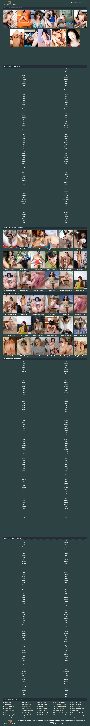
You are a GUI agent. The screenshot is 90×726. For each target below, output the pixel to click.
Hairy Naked (8, 704)
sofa (24, 197)
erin (24, 106)
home (23, 130)
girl (66, 119)
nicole (24, 163)
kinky (66, 138)
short (66, 189)
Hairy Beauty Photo (10, 706)
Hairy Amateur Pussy (78, 708)
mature (24, 155)
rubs (24, 182)
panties (66, 170)
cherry (24, 92)
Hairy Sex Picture (26, 704)
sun (24, 205)
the (24, 210)
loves (66, 153)
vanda (24, 218)
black (66, 81)
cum (24, 96)
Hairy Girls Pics (76, 704)
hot (24, 132)
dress (23, 104)
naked (66, 159)
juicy (24, 134)
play (24, 174)
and (24, 71)
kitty (66, 140)
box (66, 85)
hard (24, 123)
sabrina (66, 182)
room (66, 180)
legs (24, 144)
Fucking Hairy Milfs (10, 715)
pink (66, 172)
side (24, 193)
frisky (23, 113)
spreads (24, 199)
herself (66, 127)
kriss (24, 142)
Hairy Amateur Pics (44, 712)
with (24, 222)
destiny (66, 100)
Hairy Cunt (8, 708)
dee (24, 100)
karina (66, 136)
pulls (24, 176)
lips (24, 149)
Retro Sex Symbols (61, 706)
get (66, 117)
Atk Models (42, 717)
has (66, 123)
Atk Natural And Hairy (78, 715)
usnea (66, 216)
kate (24, 138)
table (66, 205)
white (66, 220)
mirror (66, 157)
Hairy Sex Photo (26, 702)
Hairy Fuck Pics (60, 708)
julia (66, 134)
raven (23, 178)
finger (23, 108)
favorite (66, 106)
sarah (66, 184)
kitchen (24, 140)
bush (24, 87)
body (24, 85)
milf (66, 155)
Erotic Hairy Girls (26, 708)
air (24, 68)
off (66, 163)
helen (23, 125)
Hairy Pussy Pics (10, 717)
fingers (66, 108)
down (66, 102)
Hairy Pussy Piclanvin (61, 712)
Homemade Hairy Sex (78, 712)
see (66, 186)
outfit (23, 168)
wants (66, 218)
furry (66, 115)
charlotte (66, 90)
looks (66, 151)
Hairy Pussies (42, 702)
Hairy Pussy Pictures (27, 710)
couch (66, 94)
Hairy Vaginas (76, 706)
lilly (24, 146)
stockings (66, 199)
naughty (66, 161)
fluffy (23, 111)
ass (24, 73)
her (24, 127)
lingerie (66, 146)
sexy (24, 189)
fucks (23, 115)
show (23, 191)
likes (66, 144)
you (24, 224)
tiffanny (24, 214)
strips (23, 203)
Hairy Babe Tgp (9, 712)
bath (66, 75)
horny (66, 130)
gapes (24, 117)
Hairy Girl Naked (42, 704)
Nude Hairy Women (60, 702)
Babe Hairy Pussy (27, 712)
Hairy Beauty (42, 706)
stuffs (66, 203)
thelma (66, 210)
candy (24, 90)
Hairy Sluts (75, 710)
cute (24, 98)
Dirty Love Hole (76, 717)
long (24, 151)
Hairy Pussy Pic (43, 715)
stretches (23, 201)
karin (24, 136)
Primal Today (59, 710)
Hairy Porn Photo (76, 702)
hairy (66, 121)
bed (24, 77)
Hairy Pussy (8, 702)
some (66, 197)
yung (66, 224)
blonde (24, 83)
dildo (24, 102)
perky (23, 172)
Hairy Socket (25, 717)
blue (66, 83)
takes (23, 208)
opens (24, 165)
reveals (24, 180)
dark (66, 98)
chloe (66, 92)
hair (24, 121)
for (66, 111)
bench (66, 77)
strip (66, 201)
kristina (66, 142)
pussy (66, 176)
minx (24, 157)
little (66, 149)
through (66, 212)
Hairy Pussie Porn (60, 717)
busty (66, 87)
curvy (66, 96)
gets (24, 119)
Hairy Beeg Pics (9, 710)
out (66, 165)
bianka (66, 79)
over (66, 168)
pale (24, 170)
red (66, 178)
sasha (23, 186)
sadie (23, 184)
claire (23, 94)
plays (66, 174)
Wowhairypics (26, 706)
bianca (24, 79)
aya (66, 73)
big (24, 81)
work (66, 222)
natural (24, 161)
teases (66, 208)
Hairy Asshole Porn (27, 715)
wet (24, 220)
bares (23, 75)
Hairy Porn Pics (43, 708)
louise (24, 153)
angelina (66, 71)
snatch (24, 195)
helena (66, 125)
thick (24, 212)
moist (23, 159)
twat (24, 216)
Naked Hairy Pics (43, 710)
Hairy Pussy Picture (60, 704)
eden (66, 104)
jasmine (66, 132)
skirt (66, 193)
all (66, 68)
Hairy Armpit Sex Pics (61, 715)
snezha (66, 195)
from (66, 113)
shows (66, 191)
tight (66, 214)
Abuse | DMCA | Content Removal (58, 724)
